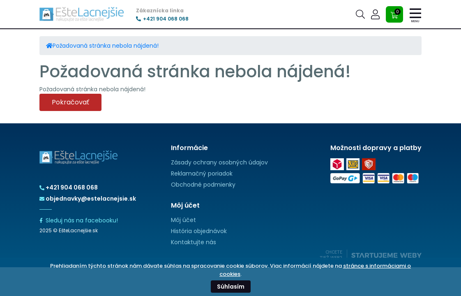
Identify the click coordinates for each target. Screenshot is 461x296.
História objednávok (199, 231)
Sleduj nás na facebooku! (78, 220)
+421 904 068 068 (162, 18)
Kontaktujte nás (193, 242)
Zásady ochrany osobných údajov (219, 162)
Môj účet (183, 220)
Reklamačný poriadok (202, 173)
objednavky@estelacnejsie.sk (87, 198)
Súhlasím (230, 286)
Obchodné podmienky (203, 184)
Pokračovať (70, 102)
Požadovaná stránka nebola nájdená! (106, 46)
